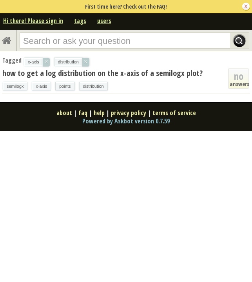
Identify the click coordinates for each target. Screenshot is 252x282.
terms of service (174, 112)
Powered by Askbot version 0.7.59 (126, 121)
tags (80, 20)
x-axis (41, 86)
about (64, 112)
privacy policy (128, 112)
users (104, 20)
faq (82, 112)
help (99, 112)
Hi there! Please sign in (33, 20)
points (65, 86)
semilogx (15, 86)
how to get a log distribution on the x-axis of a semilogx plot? (102, 73)
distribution (93, 86)
